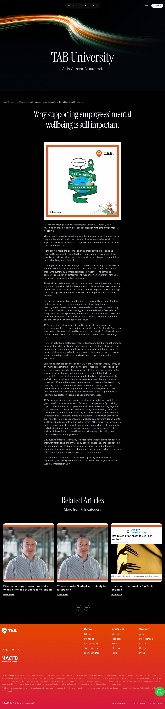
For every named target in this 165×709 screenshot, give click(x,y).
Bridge (87, 634)
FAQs (114, 643)
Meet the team (146, 638)
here (10, 691)
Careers (143, 643)
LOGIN (147, 5)
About (142, 634)
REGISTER (157, 5)
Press (142, 652)
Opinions (23, 102)
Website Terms (138, 703)
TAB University (9, 102)
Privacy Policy (119, 703)
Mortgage (89, 638)
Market (115, 634)
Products (116, 638)
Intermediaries (91, 643)
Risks (114, 652)
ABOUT (94, 5)
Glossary (116, 648)
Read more (8, 595)
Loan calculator (91, 652)
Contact (143, 648)
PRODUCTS (71, 5)
